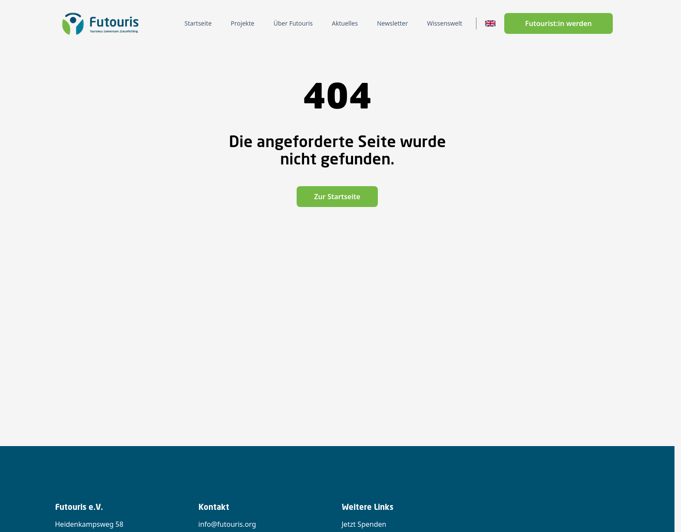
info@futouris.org (227, 524)
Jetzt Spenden (364, 524)
